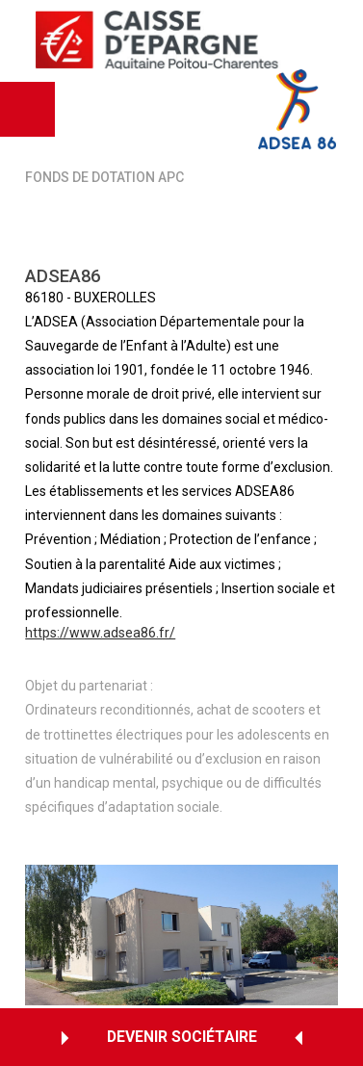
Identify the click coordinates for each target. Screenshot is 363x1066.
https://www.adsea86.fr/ (100, 634)
